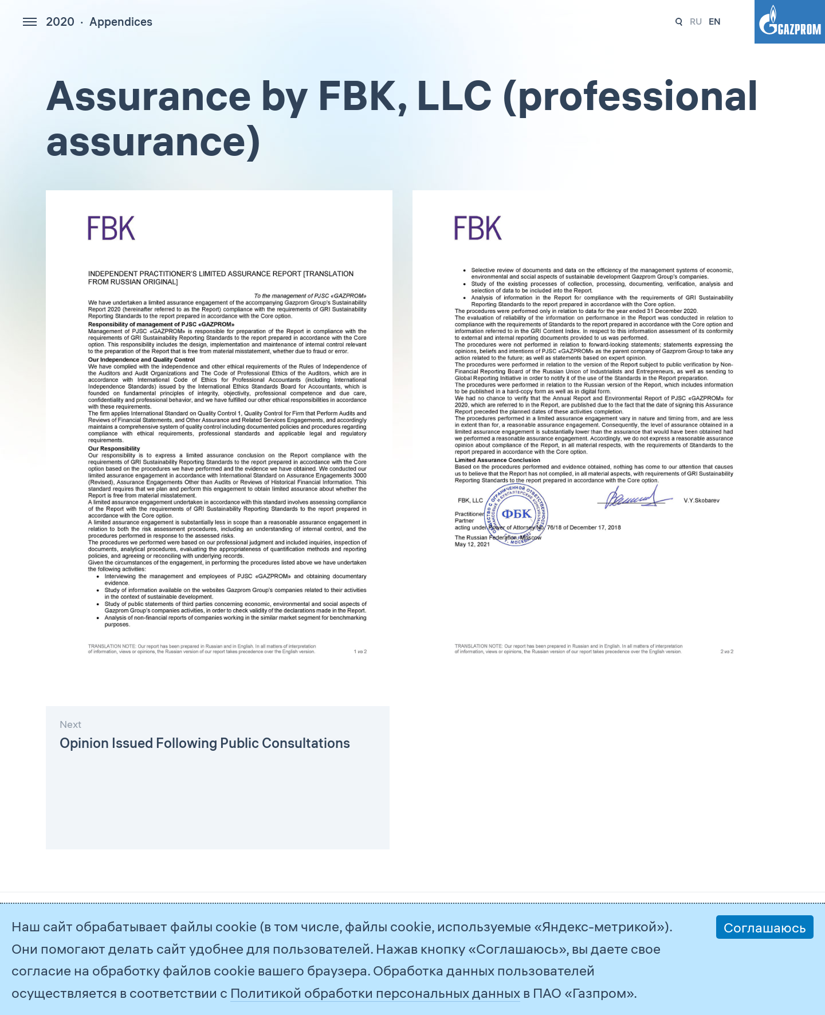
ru (696, 21)
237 (679, 22)
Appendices (120, 21)
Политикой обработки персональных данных (375, 992)
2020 (60, 21)
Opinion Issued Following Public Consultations (205, 742)
